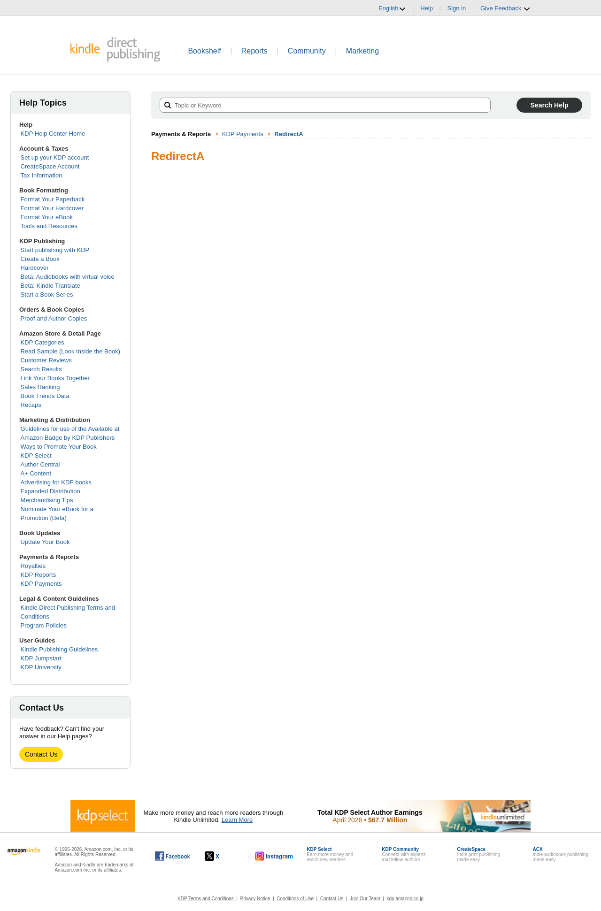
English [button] (392, 8)
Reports (254, 51)
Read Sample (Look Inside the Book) (70, 351)
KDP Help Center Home (53, 133)
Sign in (456, 8)
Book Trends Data (45, 395)
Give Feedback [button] (505, 8)
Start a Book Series (47, 294)
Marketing (362, 51)
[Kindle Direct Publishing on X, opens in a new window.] (222, 856)
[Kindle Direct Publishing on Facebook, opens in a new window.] (172, 856)
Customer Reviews (46, 360)
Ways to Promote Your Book (59, 446)
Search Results (41, 369)
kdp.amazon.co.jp (405, 898)
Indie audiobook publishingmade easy (560, 854)
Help (426, 8)
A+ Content (36, 473)
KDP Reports (38, 574)
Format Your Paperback (53, 199)
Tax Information (41, 175)
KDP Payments (41, 583)
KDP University (41, 667)
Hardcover (35, 267)
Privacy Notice (255, 898)
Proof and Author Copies (54, 318)
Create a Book (40, 258)
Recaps (31, 404)
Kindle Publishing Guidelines (59, 649)
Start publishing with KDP (55, 249)
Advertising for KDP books (56, 482)
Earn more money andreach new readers (330, 854)
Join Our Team (365, 898)
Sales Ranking (40, 386)
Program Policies (44, 625)
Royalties (33, 565)
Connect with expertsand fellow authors (403, 854)
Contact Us (41, 754)
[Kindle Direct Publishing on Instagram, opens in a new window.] (274, 856)
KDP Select (36, 455)
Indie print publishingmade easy (478, 854)
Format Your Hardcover (52, 208)
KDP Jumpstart (41, 658)
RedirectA (288, 134)
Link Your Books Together (55, 378)
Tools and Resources (49, 226)
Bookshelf (204, 51)
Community (307, 51)
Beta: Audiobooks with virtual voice (68, 276)
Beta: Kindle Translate (50, 285)
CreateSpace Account (50, 166)
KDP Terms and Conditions (205, 898)
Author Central (40, 464)
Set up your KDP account (55, 157)
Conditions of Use (295, 898)
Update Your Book (45, 541)
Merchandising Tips (47, 500)
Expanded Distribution (50, 491)
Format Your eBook (47, 217)
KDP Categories (42, 342)
